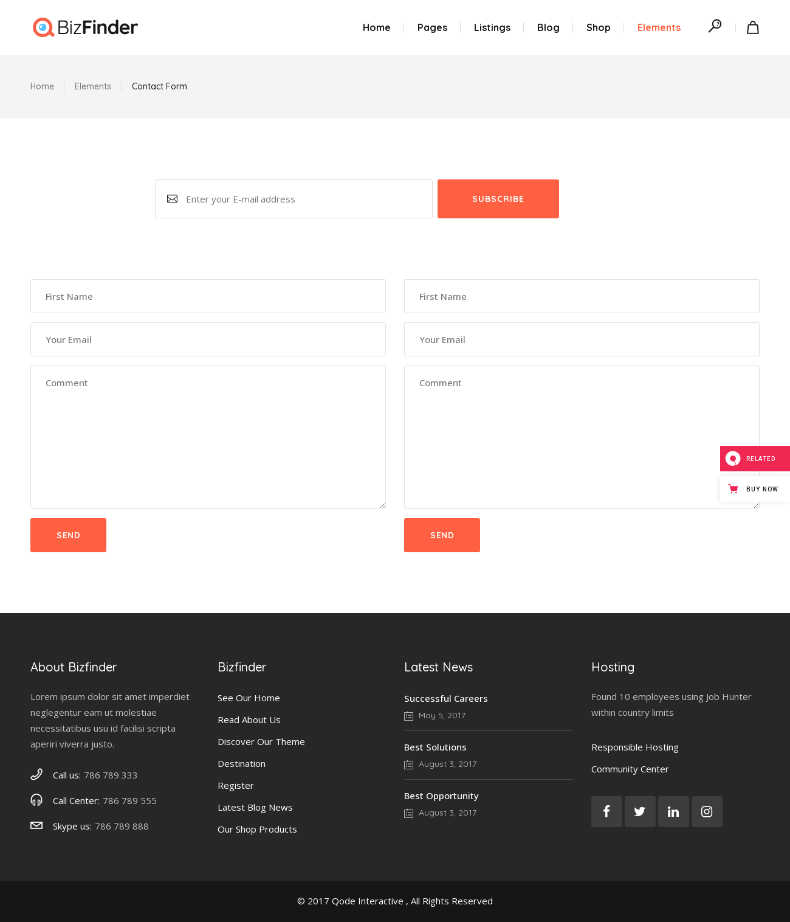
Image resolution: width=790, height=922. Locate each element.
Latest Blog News (255, 807)
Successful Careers (446, 698)
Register (236, 785)
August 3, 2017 (440, 763)
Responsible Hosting (635, 747)
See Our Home (249, 698)
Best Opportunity (441, 795)
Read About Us (249, 719)
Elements (93, 86)
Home (42, 86)
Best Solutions (435, 747)
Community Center (630, 769)
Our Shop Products (257, 829)
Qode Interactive (368, 901)
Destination (242, 763)
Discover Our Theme (261, 741)
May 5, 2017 (434, 715)
